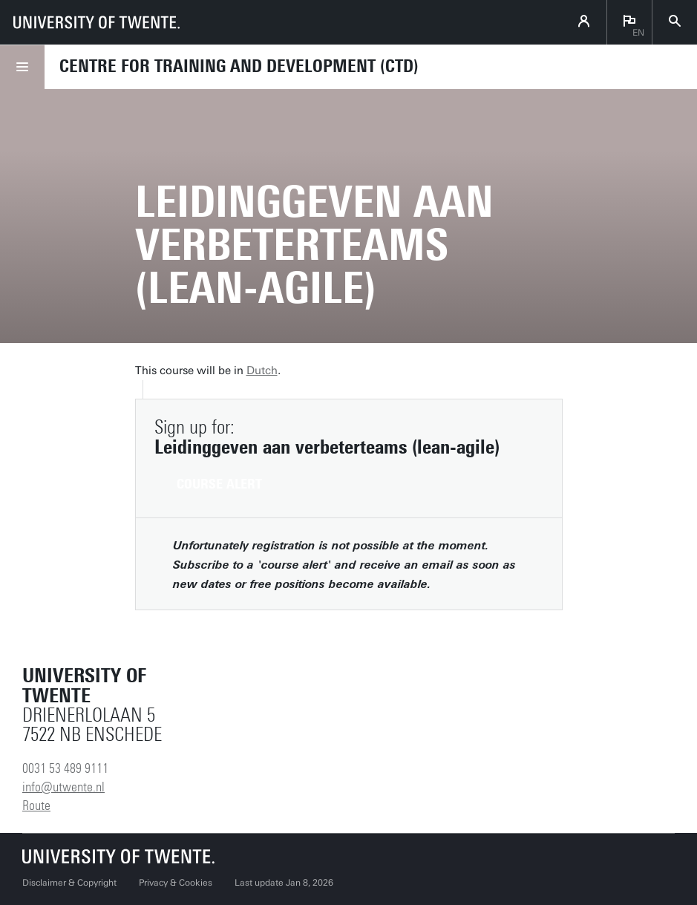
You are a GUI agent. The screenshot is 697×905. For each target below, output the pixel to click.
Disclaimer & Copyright (69, 883)
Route (36, 805)
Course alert (219, 484)
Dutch (262, 370)
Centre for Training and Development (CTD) (239, 66)
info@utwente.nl (63, 787)
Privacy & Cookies (175, 883)
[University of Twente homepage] (96, 22)
